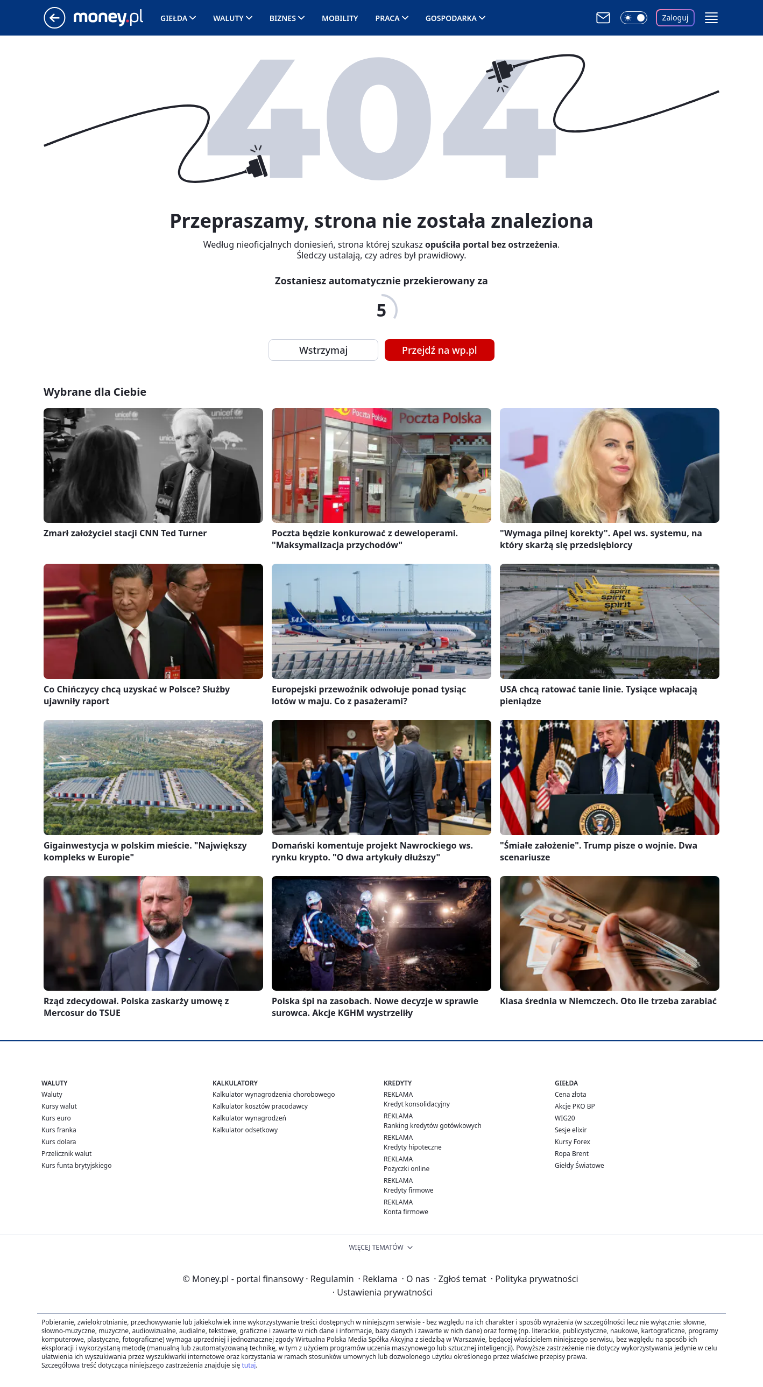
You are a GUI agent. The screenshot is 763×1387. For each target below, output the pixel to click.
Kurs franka (58, 1129)
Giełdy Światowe (579, 1165)
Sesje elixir (571, 1129)
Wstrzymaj (323, 350)
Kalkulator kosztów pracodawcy (260, 1106)
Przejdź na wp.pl (439, 350)
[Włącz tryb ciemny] (633, 17)
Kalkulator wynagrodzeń (249, 1118)
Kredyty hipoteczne (413, 1147)
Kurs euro (56, 1118)
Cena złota (571, 1094)
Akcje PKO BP (575, 1106)
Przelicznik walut (66, 1153)
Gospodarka (451, 18)
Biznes (283, 18)
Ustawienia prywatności (383, 1292)
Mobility (340, 18)
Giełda (173, 18)
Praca (388, 18)
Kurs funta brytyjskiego (76, 1165)
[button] (711, 17)
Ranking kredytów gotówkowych (433, 1125)
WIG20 (565, 1118)
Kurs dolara (58, 1141)
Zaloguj (675, 17)
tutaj (249, 1365)
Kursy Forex (572, 1141)
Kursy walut (59, 1106)
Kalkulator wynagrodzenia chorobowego (274, 1094)
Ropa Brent (572, 1153)
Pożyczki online (406, 1168)
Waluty (228, 18)
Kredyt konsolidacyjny (417, 1104)
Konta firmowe (406, 1211)
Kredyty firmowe (409, 1190)
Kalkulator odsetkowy (245, 1129)
